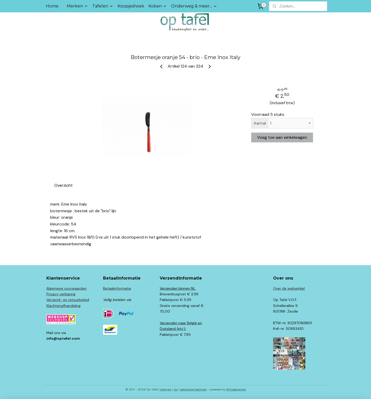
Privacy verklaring (60, 294)
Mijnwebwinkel (236, 389)
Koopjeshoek (130, 6)
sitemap (165, 389)
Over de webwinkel (289, 288)
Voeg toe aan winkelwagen (282, 137)
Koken (157, 6)
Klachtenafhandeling (63, 305)
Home (52, 6)
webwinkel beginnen (193, 389)
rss (176, 389)
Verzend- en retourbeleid (67, 299)
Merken (77, 6)
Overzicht (63, 185)
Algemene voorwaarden (66, 288)
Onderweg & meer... (194, 6)
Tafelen (102, 6)
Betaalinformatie (117, 288)
